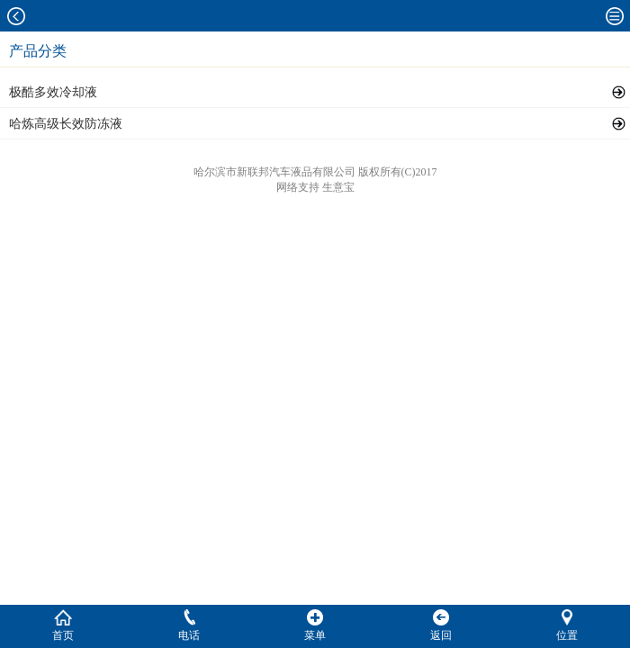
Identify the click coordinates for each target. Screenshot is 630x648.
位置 (567, 625)
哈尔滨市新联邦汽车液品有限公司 (275, 172)
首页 (63, 625)
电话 (189, 625)
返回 (441, 625)
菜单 (315, 625)
